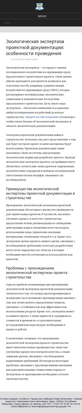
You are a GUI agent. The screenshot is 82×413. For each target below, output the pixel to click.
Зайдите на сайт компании (41, 117)
